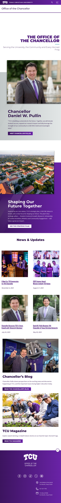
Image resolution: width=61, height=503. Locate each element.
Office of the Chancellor (16, 8)
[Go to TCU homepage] (18, 2)
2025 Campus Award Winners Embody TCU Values (41, 282)
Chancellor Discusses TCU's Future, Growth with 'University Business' (12, 327)
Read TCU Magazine (12, 441)
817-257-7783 (43, 488)
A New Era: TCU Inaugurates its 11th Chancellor (10, 282)
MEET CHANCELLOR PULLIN (20, 133)
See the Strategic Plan (19, 226)
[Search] (52, 2)
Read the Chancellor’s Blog (16, 389)
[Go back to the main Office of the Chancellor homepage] (30, 461)
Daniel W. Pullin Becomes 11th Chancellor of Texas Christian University (45, 327)
